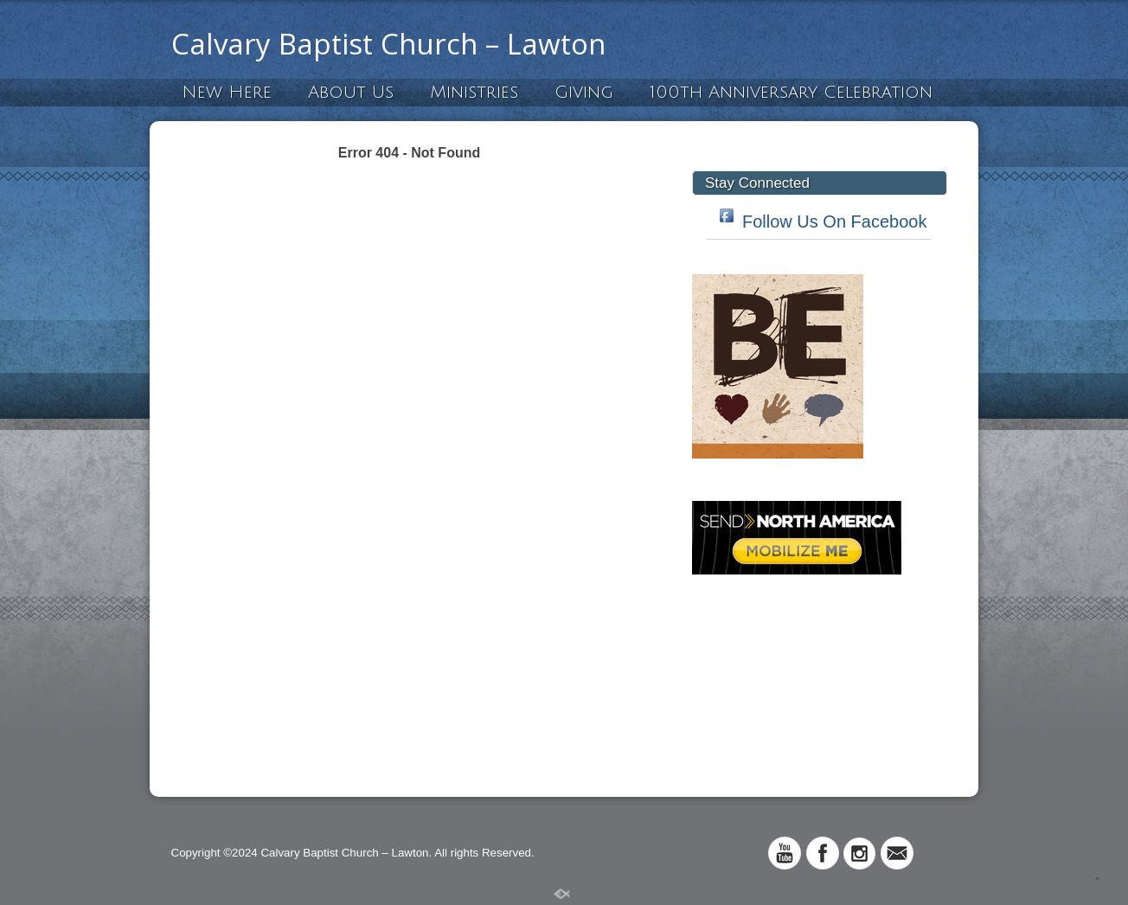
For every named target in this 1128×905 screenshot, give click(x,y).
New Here (227, 92)
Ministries (474, 92)
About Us (351, 92)
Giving (583, 92)
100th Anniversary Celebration (791, 92)
